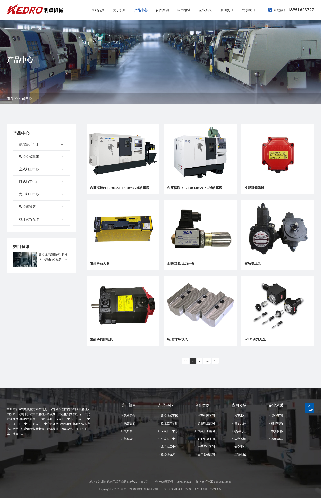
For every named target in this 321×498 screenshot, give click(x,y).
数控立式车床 (41, 157)
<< (185, 360)
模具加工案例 (205, 431)
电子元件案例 (205, 446)
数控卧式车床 (41, 144)
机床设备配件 (41, 219)
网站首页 (97, 10)
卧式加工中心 (41, 182)
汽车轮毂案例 (205, 415)
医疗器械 (239, 438)
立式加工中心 (41, 169)
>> (215, 360)
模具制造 (239, 431)
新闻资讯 (226, 10)
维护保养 (276, 431)
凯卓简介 (128, 415)
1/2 (206, 360)
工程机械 (239, 454)
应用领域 (183, 10)
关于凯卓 (119, 10)
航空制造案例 (205, 423)
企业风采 (205, 10)
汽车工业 (239, 415)
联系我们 (248, 10)
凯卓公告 (128, 438)
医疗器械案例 (205, 454)
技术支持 (216, 489)
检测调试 (276, 438)
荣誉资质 (128, 423)
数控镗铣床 (41, 207)
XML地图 (201, 489)
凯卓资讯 (128, 431)
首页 (10, 98)
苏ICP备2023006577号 (177, 489)
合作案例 (162, 10)
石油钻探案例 (205, 438)
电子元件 (239, 423)
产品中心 (140, 10)
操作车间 (276, 415)
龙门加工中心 (41, 194)
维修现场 (276, 423)
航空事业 (239, 446)
